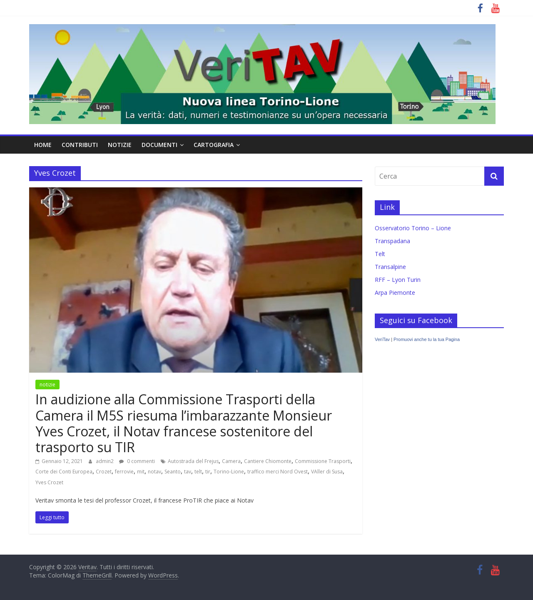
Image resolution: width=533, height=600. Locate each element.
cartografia (214, 145)
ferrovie (124, 471)
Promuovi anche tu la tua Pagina (427, 339)
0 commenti (137, 461)
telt (198, 471)
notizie (120, 145)
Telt (380, 254)
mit (140, 471)
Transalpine (390, 267)
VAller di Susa (327, 471)
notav (154, 471)
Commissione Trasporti (323, 461)
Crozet (104, 471)
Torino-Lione (229, 471)
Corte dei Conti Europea (63, 471)
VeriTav (382, 339)
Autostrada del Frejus (193, 461)
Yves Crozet (49, 482)
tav (187, 471)
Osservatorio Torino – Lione (413, 228)
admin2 (105, 461)
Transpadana (392, 241)
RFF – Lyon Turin (398, 280)
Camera (231, 461)
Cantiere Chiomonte (267, 461)
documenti (159, 145)
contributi (80, 145)
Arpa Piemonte (395, 292)
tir (207, 471)
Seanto (172, 471)
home (43, 145)
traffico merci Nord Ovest (277, 471)
